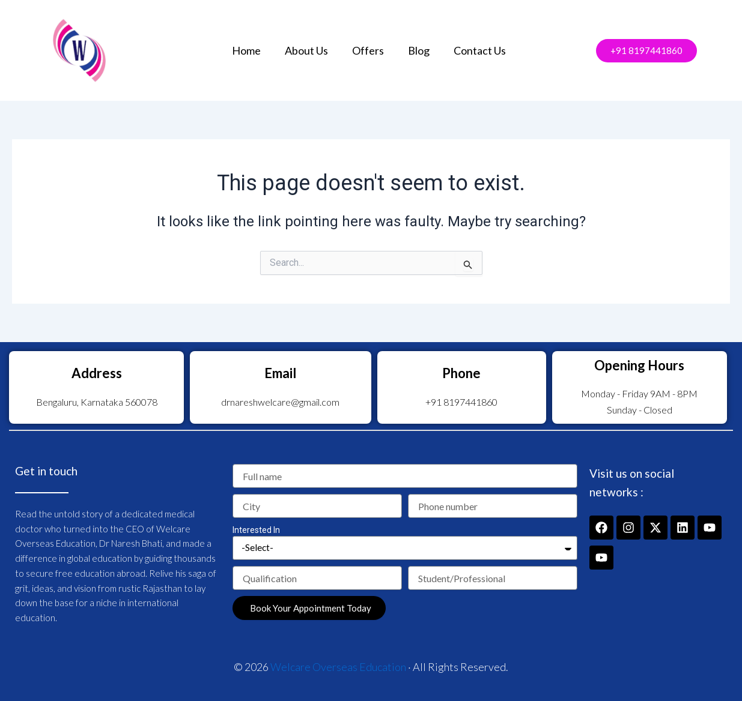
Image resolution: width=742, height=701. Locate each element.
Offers (368, 50)
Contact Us (480, 50)
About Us (306, 50)
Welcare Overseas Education (338, 666)
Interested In (256, 530)
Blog (419, 50)
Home (246, 50)
